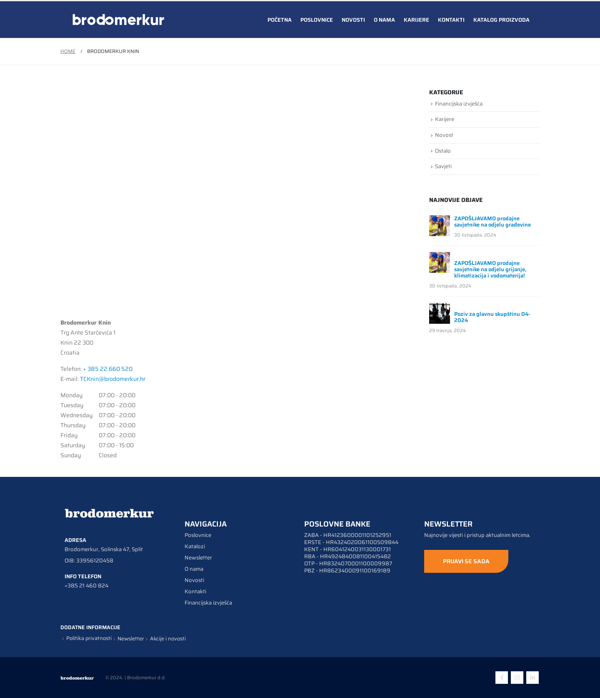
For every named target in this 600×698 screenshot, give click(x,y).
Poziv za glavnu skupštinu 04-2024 (492, 317)
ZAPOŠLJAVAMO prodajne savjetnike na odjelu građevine (492, 221)
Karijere (416, 19)
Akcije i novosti (168, 639)
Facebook (501, 677)
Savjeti (443, 166)
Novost (444, 135)
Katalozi (195, 546)
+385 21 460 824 (86, 585)
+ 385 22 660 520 (107, 368)
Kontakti (451, 19)
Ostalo (443, 150)
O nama (384, 19)
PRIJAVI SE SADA (466, 561)
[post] (439, 225)
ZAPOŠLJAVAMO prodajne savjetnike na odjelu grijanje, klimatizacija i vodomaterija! (490, 269)
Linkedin (532, 677)
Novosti (353, 19)
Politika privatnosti (89, 638)
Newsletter (198, 557)
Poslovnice (316, 19)
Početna (280, 19)
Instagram (517, 677)
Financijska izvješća (458, 103)
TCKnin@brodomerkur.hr (112, 378)
